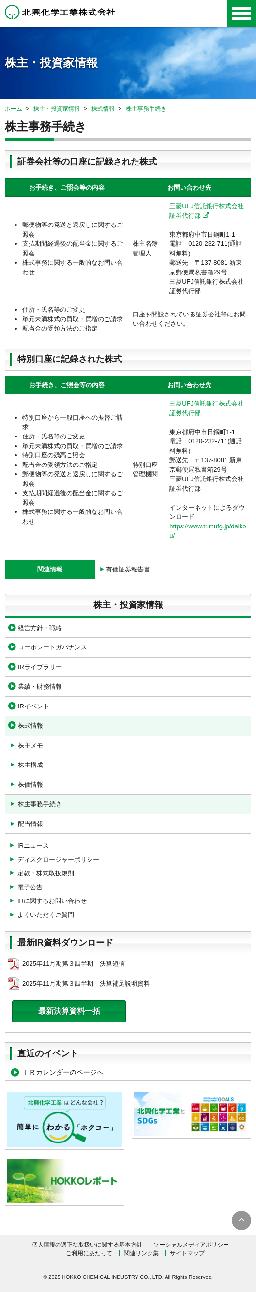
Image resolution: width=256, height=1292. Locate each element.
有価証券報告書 (128, 569)
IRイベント (33, 706)
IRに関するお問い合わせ (52, 900)
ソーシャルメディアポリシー (191, 1244)
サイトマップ (187, 1253)
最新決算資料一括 (69, 1011)
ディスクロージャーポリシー (58, 859)
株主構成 (30, 764)
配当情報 (30, 823)
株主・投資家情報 (56, 108)
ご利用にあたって (89, 1253)
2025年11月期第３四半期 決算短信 (66, 964)
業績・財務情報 (40, 686)
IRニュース (33, 845)
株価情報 (30, 784)
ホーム (13, 108)
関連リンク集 (141, 1253)
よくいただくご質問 (45, 914)
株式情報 (103, 108)
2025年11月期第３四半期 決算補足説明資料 (79, 983)
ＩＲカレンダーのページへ (63, 1072)
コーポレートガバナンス (52, 647)
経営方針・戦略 (40, 627)
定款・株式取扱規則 (45, 873)
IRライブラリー (40, 667)
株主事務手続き (146, 108)
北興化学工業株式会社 (60, 12)
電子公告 (30, 887)
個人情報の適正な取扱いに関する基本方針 (87, 1244)
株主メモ (30, 745)
